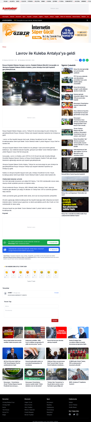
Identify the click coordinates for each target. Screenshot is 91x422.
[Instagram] (77, 414)
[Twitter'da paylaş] (83, 60)
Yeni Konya (5, 410)
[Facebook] (70, 414)
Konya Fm (5, 412)
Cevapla (56, 292)
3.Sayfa (35, 16)
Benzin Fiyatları (29, 414)
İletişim (84, 16)
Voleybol (49, 414)
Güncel (12, 16)
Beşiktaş (49, 405)
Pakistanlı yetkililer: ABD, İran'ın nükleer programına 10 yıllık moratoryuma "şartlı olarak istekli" (44, 19)
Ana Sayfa (5, 16)
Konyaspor (50, 402)
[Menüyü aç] (88, 16)
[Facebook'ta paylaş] (80, 60)
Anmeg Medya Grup (8, 402)
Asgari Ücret (28, 402)
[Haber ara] (87, 20)
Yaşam (46, 16)
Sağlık (57, 16)
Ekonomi (18, 16)
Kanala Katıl (52, 242)
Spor (24, 16)
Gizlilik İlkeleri (73, 407)
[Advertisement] (54, 8)
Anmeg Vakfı (6, 405)
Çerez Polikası (73, 405)
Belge (4, 414)
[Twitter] (74, 414)
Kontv (4, 407)
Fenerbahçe (50, 410)
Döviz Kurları (28, 405)
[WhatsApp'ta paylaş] (87, 60)
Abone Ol (53, 249)
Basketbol (50, 412)
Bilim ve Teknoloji (66, 16)
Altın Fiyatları (28, 407)
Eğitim (41, 16)
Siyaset (29, 16)
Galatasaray (50, 407)
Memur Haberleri (30, 410)
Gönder (55, 320)
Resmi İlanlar (76, 16)
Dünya (52, 16)
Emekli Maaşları (29, 412)
